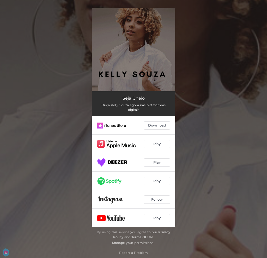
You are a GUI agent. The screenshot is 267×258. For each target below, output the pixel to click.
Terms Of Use (142, 237)
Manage (118, 243)
